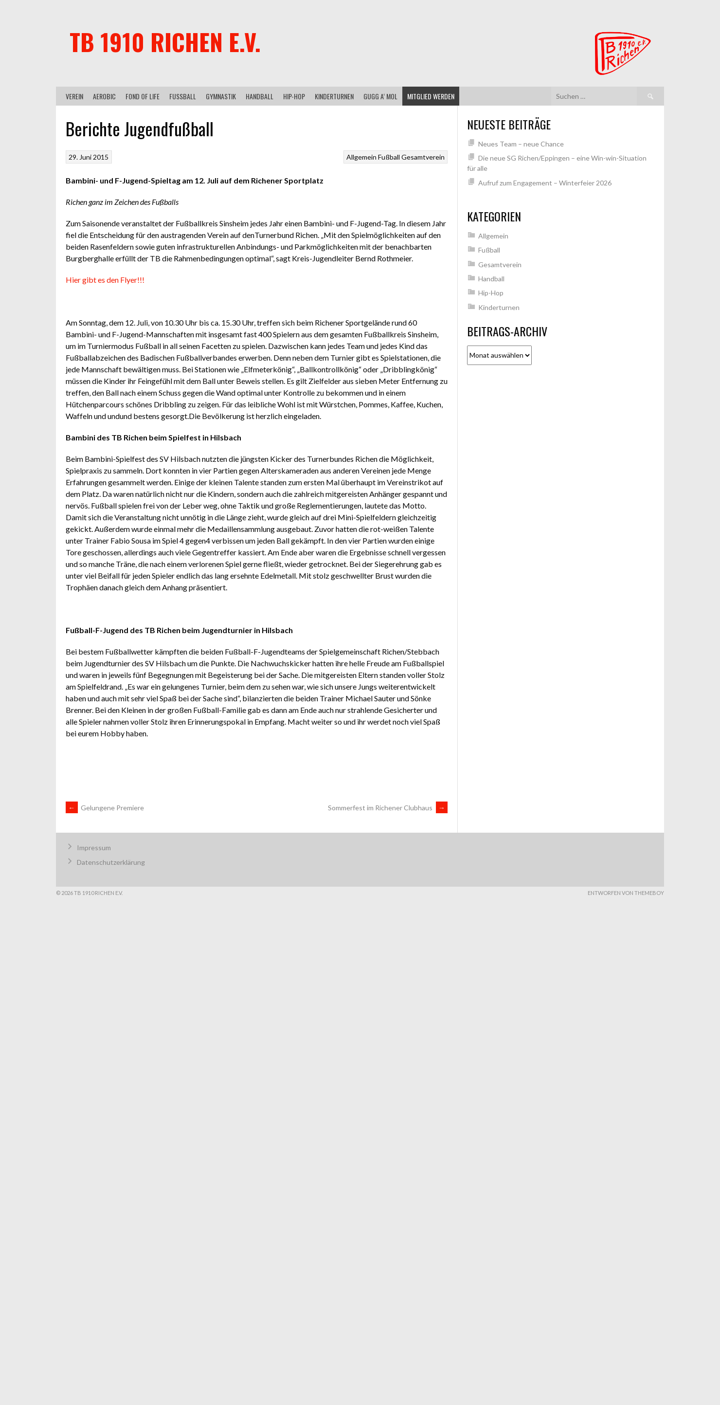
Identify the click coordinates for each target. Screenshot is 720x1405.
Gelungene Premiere (105, 807)
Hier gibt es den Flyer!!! (105, 279)
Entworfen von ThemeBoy (626, 893)
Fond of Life (143, 96)
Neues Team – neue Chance (521, 144)
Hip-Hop (294, 96)
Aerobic (104, 96)
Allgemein (361, 157)
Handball (259, 96)
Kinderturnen (334, 96)
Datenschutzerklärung (111, 862)
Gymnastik (221, 96)
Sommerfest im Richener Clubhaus (388, 807)
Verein (74, 96)
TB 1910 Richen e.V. (165, 41)
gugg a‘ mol (380, 96)
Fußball (182, 96)
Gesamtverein (423, 157)
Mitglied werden (430, 96)
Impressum (94, 847)
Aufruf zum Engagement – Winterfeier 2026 (545, 183)
